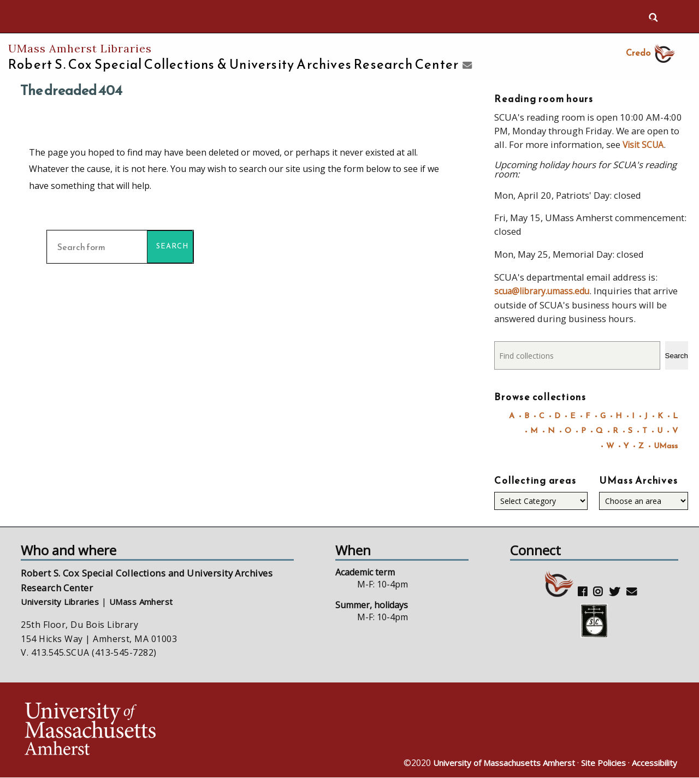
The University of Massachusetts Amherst (121, 16)
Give (627, 17)
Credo (652, 52)
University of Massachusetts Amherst (491, 763)
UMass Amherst (150, 602)
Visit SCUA (645, 144)
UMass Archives (638, 480)
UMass (665, 444)
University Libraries (63, 602)
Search (676, 355)
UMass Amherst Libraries (80, 48)
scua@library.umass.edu (546, 290)
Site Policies (598, 763)
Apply (595, 17)
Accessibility (653, 763)
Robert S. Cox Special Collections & (233, 64)
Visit (565, 17)
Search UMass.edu (653, 16)
